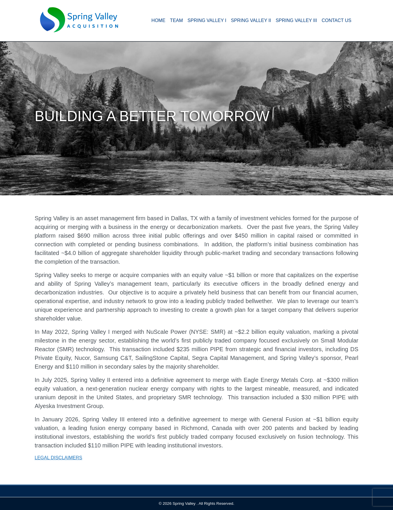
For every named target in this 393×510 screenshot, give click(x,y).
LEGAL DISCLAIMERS (58, 457)
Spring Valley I (207, 20)
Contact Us (337, 20)
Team (176, 20)
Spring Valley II (251, 20)
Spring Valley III (296, 20)
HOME (158, 20)
